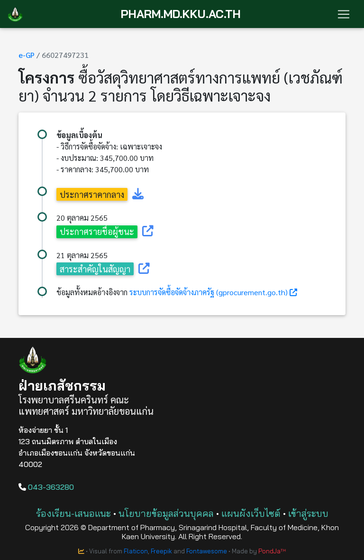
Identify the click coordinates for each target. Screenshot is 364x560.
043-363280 (46, 487)
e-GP (26, 55)
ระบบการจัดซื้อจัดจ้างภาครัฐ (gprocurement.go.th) (208, 292)
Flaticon (136, 551)
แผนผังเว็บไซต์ (251, 513)
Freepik (161, 551)
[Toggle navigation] (343, 14)
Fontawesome (206, 551)
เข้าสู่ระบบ (308, 513)
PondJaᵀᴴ (272, 551)
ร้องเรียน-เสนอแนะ (73, 513)
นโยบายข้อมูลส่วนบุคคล (166, 513)
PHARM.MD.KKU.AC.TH (181, 14)
